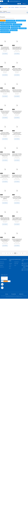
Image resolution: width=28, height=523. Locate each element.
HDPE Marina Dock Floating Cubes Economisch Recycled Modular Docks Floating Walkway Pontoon (16, 91)
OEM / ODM (16, 263)
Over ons (12, 7)
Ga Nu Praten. (8, 12)
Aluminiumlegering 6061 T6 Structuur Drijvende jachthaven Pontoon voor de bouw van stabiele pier (5, 177)
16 (17, 253)
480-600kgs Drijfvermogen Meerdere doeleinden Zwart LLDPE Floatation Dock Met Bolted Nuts (4, 219)
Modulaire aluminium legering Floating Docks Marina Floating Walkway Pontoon (5, 154)
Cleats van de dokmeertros (17, 24)
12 (7, 253)
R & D (15, 265)
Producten (6, 7)
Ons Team (10, 268)
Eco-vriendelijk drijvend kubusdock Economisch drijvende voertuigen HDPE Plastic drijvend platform (5, 49)
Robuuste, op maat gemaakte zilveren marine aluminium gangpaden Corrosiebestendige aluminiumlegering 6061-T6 (5, 198)
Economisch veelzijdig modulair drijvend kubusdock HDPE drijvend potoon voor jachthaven (5, 134)
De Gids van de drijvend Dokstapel (6, 24)
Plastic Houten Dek (14, 28)
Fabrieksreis (17, 7)
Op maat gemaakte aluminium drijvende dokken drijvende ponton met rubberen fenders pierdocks (17, 177)
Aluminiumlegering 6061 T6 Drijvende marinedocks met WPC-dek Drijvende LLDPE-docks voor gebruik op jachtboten (16, 49)
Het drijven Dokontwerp (4, 30)
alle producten (3, 20)
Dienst (10, 266)
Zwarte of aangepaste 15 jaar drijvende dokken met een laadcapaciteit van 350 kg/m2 (17, 218)
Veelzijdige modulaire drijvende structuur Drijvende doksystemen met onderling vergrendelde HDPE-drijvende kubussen (5, 91)
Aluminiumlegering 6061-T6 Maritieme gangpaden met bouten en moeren (4, 240)
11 (5, 253)
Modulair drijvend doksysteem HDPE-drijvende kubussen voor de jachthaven (17, 112)
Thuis (1, 7)
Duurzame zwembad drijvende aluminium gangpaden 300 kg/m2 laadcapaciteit (17, 240)
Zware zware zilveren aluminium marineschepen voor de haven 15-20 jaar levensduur (17, 198)
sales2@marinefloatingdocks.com (14, 1)
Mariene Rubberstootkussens (5, 28)
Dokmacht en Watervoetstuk (5, 26)
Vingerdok (2, 22)
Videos (9, 7)
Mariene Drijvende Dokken (10, 20)
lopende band (16, 261)
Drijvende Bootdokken (22, 28)
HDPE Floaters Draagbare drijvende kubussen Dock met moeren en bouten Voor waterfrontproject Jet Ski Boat (17, 70)
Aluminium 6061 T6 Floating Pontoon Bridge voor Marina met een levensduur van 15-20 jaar (17, 155)
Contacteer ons (2, 12)
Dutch (25, 3)
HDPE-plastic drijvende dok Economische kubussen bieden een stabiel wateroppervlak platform (5, 113)
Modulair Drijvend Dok (13, 30)
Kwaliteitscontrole (22, 7)
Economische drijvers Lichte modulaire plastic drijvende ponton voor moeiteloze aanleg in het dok (4, 70)
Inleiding (10, 263)
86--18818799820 (5, 3)
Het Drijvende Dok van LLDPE (5, 32)
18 (22, 253)
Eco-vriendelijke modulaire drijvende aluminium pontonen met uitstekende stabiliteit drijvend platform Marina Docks (16, 134)
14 (12, 253)
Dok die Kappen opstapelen (15, 26)
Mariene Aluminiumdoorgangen (10, 22)
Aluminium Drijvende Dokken (20, 20)
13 (10, 253)
